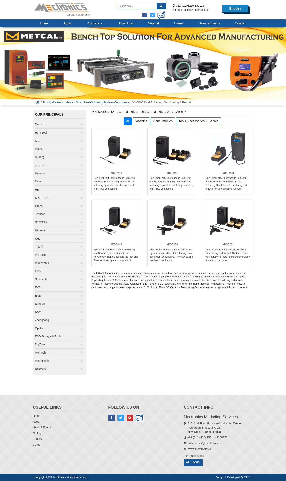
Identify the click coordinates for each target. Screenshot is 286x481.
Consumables (163, 121)
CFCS (248, 477)
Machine (141, 121)
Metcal (69, 102)
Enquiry (235, 8)
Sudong (39, 157)
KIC (37, 140)
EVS (38, 287)
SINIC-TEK (42, 197)
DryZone (40, 344)
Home (44, 23)
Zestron (39, 124)
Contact (240, 23)
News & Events (209, 23)
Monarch (40, 352)
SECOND (41, 222)
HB (37, 189)
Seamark (40, 368)
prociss (39, 165)
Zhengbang (42, 320)
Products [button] (95, 23)
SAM (38, 311)
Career (179, 23)
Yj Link (39, 246)
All (128, 121)
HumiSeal (41, 132)
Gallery (37, 433)
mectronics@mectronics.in (193, 9)
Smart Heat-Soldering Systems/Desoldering (103, 102)
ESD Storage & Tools (48, 336)
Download (126, 23)
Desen (39, 181)
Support (153, 23)
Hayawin (40, 173)
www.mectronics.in (200, 449)
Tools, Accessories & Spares (199, 121)
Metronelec (42, 360)
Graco (39, 206)
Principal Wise (52, 102)
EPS (38, 271)
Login (193, 462)
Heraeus (40, 230)
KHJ (37, 238)
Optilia (39, 328)
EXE (38, 295)
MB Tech (40, 254)
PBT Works (42, 263)
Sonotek (40, 303)
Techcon (40, 214)
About (68, 23)
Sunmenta (41, 279)
